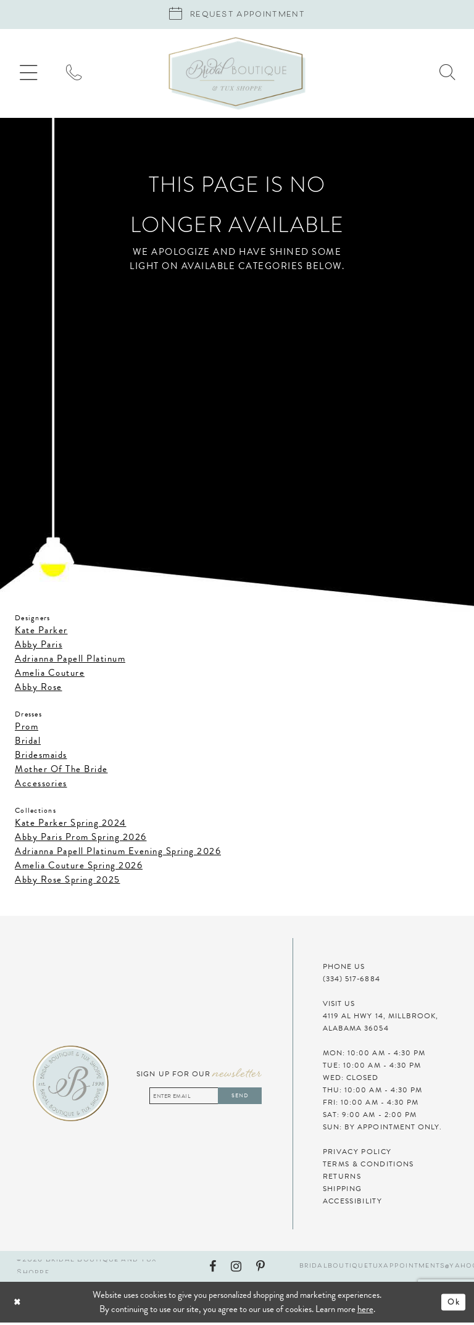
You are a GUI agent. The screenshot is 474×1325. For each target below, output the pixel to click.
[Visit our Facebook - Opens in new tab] (212, 1269)
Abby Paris (38, 647)
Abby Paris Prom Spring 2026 (81, 839)
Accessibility (352, 1203)
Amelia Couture (50, 675)
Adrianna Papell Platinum (70, 661)
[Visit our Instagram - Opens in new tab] (236, 1269)
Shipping (342, 1191)
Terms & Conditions (368, 1166)
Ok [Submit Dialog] (452, 1304)
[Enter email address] (200, 1098)
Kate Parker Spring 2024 (71, 825)
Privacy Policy (357, 1154)
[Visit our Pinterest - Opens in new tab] (260, 1269)
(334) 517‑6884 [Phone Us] (351, 981)
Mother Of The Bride (61, 771)
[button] (31, 76)
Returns (342, 1178)
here (365, 1311)
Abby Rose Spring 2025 (67, 882)
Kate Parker (41, 632)
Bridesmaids (41, 757)
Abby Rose (38, 689)
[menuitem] (31, 76)
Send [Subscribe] (237, 1098)
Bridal (28, 743)
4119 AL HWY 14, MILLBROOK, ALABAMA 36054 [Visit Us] (381, 1024)
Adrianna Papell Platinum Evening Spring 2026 (118, 853)
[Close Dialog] (53, 1305)
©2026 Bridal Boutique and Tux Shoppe (87, 1269)
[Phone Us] (81, 76)
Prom (26, 729)
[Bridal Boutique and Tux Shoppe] (237, 75)
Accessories (41, 785)
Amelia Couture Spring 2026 (79, 867)
